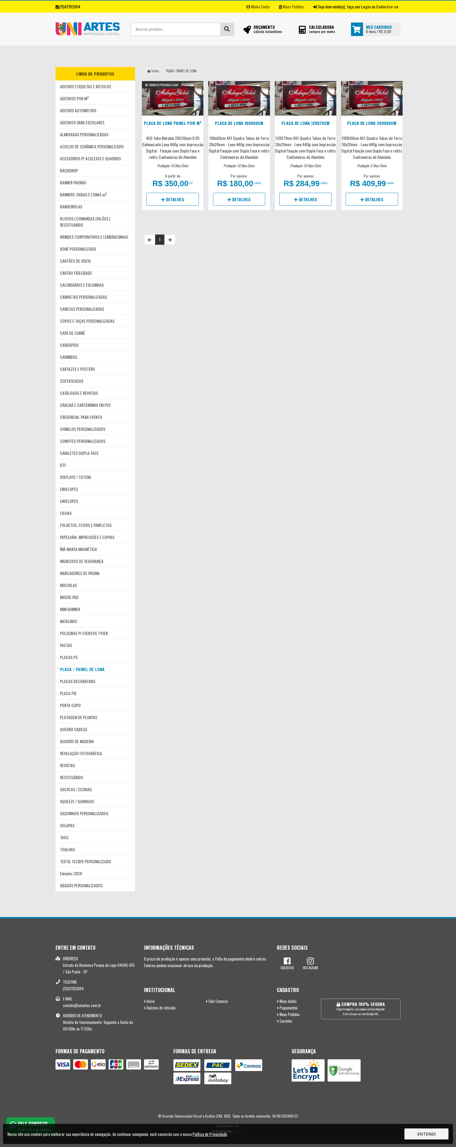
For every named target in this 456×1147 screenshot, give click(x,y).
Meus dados (287, 1001)
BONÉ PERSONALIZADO (78, 249)
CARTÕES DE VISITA (75, 261)
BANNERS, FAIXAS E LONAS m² (83, 194)
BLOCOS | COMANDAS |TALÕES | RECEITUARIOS (85, 221)
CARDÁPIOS (69, 345)
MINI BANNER (70, 609)
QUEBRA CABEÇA (73, 729)
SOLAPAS (67, 825)
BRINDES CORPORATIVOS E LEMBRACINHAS (94, 237)
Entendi (426, 1134)
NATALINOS (68, 621)
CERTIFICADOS (71, 381)
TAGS (64, 837)
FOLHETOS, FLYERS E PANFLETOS (86, 525)
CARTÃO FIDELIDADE (76, 273)
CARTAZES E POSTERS (77, 369)
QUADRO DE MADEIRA (77, 741)
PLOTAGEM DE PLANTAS (78, 717)
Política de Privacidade (210, 1134)
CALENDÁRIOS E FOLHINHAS (82, 285)
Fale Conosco (217, 1001)
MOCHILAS (68, 585)
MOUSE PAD (69, 597)
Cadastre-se (387, 7)
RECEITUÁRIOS (71, 777)
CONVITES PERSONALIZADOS (82, 441)
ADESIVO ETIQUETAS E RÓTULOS (85, 86)
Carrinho (284, 1021)
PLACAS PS (69, 657)
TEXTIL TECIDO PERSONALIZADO (85, 861)
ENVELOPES (69, 489)
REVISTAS (67, 765)
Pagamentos (287, 1008)
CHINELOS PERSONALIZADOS (82, 429)
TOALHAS (67, 849)
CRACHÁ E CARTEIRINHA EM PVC (85, 405)
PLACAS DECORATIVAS (77, 681)
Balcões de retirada (160, 1008)
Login (366, 7)
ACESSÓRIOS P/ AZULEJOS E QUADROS (90, 158)
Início (153, 70)
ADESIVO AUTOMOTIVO (78, 110)
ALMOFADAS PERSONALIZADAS (84, 134)
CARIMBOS (68, 357)
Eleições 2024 (71, 873)
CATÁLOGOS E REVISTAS (79, 393)
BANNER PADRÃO (73, 182)
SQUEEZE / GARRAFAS (77, 801)
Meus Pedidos (291, 7)
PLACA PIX (68, 693)
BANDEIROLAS (71, 206)
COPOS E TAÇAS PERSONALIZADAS (87, 321)
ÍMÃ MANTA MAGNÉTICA (78, 549)
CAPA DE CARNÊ (72, 333)
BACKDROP (69, 170)
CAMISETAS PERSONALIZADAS (83, 297)
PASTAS (66, 645)
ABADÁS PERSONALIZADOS (81, 885)
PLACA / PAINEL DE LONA (82, 669)
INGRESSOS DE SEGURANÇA (82, 561)
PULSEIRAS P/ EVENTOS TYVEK (84, 633)
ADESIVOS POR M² (74, 98)
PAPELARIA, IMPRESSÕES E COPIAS (87, 537)
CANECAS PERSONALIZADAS (82, 309)
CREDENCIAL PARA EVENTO (81, 417)
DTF (63, 465)
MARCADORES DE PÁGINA (80, 573)
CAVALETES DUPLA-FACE (79, 453)
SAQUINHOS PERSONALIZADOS (84, 813)
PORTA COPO (70, 705)
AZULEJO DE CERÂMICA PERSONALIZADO (92, 146)
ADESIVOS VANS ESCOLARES (82, 122)
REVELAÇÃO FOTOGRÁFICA (81, 753)
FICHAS (66, 513)
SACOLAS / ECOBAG (76, 789)
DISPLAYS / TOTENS (75, 477)
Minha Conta (258, 7)
